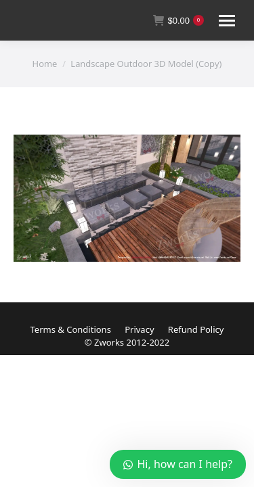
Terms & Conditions (70, 329)
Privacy (139, 329)
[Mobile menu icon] (226, 20)
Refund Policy (196, 329)
